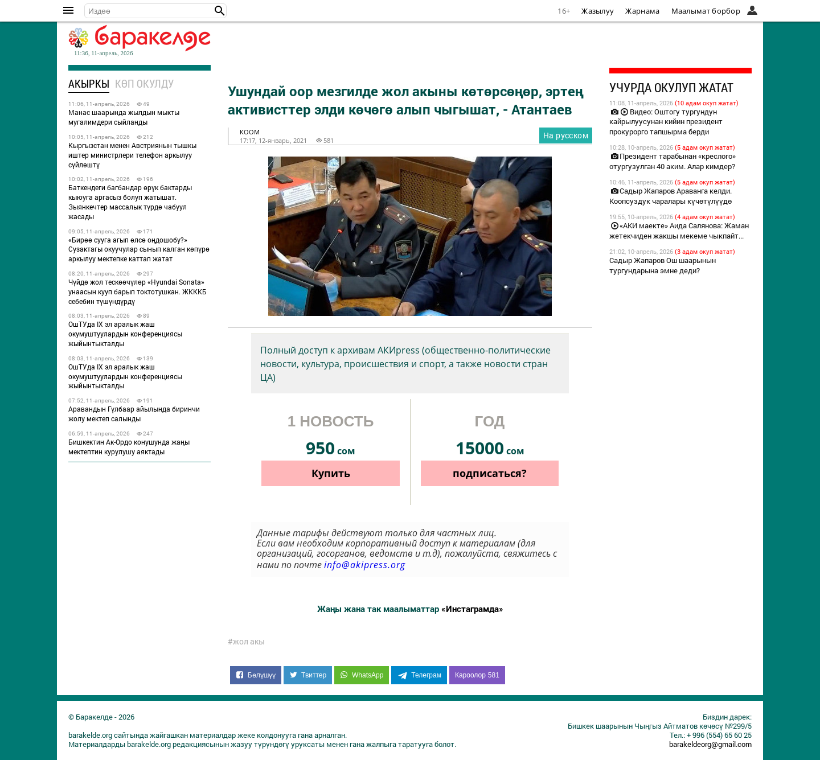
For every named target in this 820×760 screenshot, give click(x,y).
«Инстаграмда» (472, 608)
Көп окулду (144, 83)
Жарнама (642, 11)
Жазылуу (597, 11)
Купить (330, 473)
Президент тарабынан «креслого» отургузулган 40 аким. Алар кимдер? (672, 161)
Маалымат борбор (706, 11)
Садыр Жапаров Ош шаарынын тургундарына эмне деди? (662, 265)
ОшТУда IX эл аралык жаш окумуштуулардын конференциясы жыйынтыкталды (125, 333)
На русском (565, 135)
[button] (220, 11)
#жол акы (246, 641)
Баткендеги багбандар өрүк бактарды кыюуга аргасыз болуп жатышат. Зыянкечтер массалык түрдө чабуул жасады (130, 201)
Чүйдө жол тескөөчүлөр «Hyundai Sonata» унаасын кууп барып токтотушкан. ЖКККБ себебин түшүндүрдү (137, 291)
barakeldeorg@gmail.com (710, 744)
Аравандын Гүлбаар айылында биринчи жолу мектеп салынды (134, 413)
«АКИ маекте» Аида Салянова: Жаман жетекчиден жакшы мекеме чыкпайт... (679, 230)
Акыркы (88, 83)
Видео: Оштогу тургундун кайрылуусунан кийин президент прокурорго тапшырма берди (666, 122)
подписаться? (490, 473)
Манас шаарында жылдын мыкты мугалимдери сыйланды (123, 117)
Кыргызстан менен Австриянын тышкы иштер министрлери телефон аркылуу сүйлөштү (132, 155)
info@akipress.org (364, 564)
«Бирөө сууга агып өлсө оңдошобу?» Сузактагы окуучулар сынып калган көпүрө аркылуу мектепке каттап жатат (139, 249)
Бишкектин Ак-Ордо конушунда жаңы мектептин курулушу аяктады (129, 446)
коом (250, 132)
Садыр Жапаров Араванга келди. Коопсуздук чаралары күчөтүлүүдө (670, 196)
